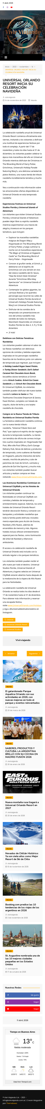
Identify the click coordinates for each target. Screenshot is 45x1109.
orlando (10, 620)
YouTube (11, 7)
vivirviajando (10, 97)
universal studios (14, 629)
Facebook (3, 7)
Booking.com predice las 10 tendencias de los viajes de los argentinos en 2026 (22, 907)
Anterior (11, 653)
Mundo (34, 100)
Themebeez (11, 1103)
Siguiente (33, 653)
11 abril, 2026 (8, 3)
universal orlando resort (17, 624)
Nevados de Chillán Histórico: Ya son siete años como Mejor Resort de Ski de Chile (21, 856)
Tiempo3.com (26, 1082)
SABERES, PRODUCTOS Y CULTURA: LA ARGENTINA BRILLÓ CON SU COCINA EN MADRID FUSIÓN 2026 (21, 753)
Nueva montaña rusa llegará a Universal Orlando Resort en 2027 (22, 805)
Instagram (7, 7)
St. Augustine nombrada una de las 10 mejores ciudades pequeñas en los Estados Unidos (22, 960)
